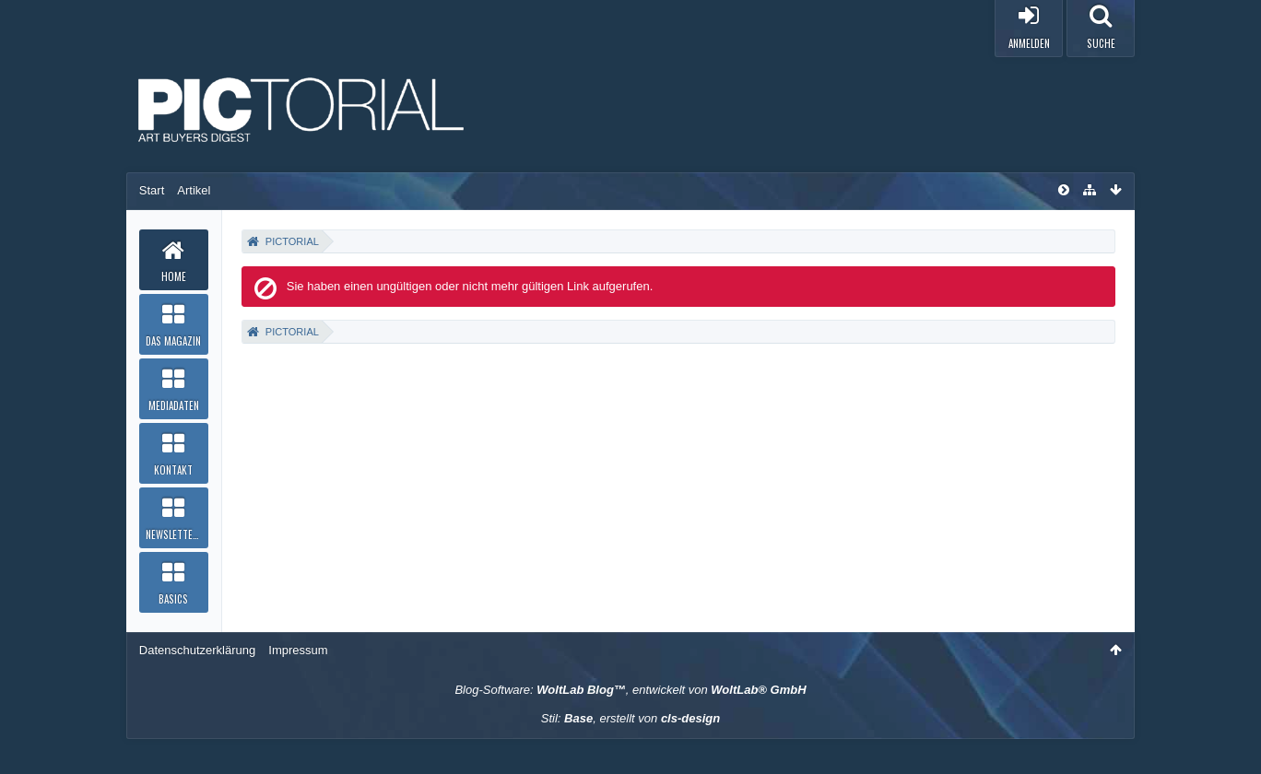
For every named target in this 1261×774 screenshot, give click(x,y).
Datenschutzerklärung (197, 650)
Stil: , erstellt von (630, 718)
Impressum (297, 650)
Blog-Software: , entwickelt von (630, 690)
